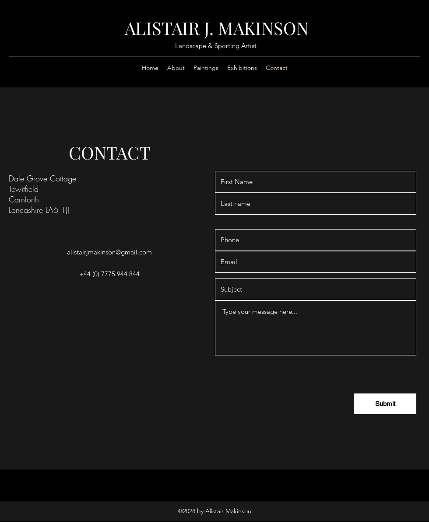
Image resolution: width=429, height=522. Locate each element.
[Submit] (385, 403)
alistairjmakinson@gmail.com (109, 252)
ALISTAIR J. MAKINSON (217, 27)
